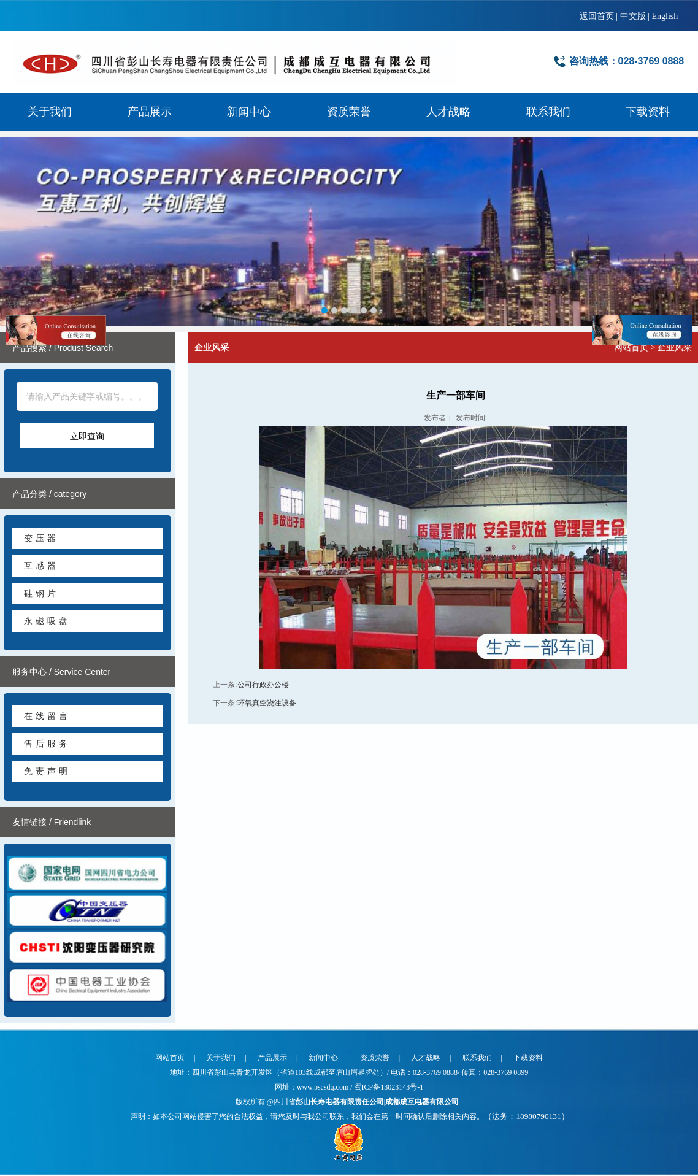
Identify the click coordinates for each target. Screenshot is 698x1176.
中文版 (633, 16)
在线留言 (47, 716)
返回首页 (597, 16)
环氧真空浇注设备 (266, 703)
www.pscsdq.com (324, 1087)
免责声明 (47, 772)
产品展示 (150, 112)
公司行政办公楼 (263, 685)
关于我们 (50, 112)
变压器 (41, 539)
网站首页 (631, 348)
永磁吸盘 (47, 621)
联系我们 (548, 112)
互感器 (41, 566)
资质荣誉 (349, 112)
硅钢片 (41, 594)
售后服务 (47, 744)
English (664, 16)
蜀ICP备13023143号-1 (389, 1087)
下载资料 (648, 112)
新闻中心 (249, 112)
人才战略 (448, 112)
